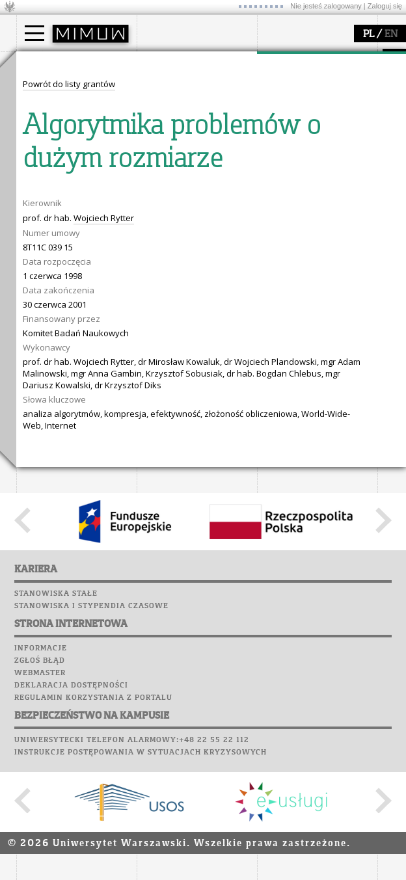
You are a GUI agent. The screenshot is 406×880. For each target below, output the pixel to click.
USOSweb (158, 179)
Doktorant (52, 113)
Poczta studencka (181, 216)
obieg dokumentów (311, 148)
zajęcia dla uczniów (71, 210)
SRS (193, 179)
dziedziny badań (306, 90)
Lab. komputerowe (181, 203)
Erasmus (50, 136)
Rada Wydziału (182, 113)
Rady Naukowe (183, 125)
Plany (195, 191)
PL (368, 34)
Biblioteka (164, 241)
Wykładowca (58, 125)
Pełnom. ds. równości (74, 160)
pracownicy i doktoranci (199, 136)
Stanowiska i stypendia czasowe (91, 847)
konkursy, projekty (69, 268)
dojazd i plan (178, 90)
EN (391, 34)
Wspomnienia (169, 253)
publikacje (293, 113)
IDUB (282, 160)
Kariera (161, 265)
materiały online (64, 222)
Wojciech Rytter (104, 458)
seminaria (293, 101)
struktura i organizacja (197, 101)
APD (216, 179)
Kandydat (52, 90)
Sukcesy (157, 278)
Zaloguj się (385, 6)
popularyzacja (67, 184)
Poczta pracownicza (187, 228)
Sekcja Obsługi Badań (316, 136)
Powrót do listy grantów (69, 324)
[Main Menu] (34, 33)
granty (286, 125)
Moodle (156, 191)
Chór (207, 241)
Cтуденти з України (73, 148)
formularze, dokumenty (199, 148)
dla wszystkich (61, 257)
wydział (167, 64)
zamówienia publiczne (197, 160)
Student (48, 101)
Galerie (225, 253)
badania (288, 64)
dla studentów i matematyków (63, 239)
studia (42, 64)
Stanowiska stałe (56, 834)
